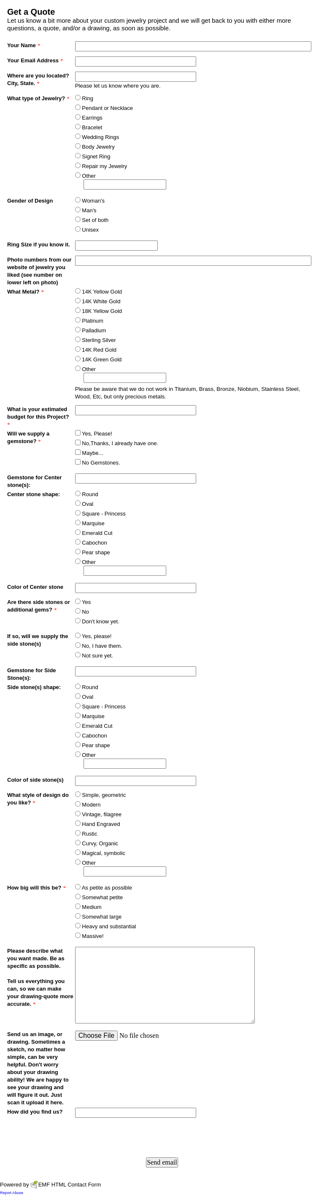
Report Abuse (11, 1193)
